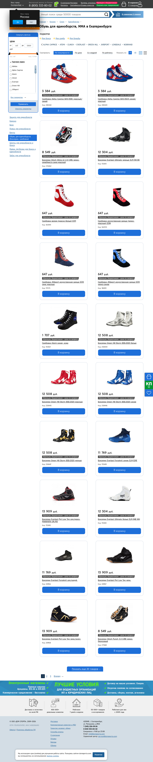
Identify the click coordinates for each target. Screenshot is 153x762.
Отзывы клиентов (87, 5)
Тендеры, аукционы (88, 3)
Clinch (70, 45)
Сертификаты (75, 5)
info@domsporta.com (97, 734)
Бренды (53, 742)
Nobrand (128, 45)
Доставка (73, 3)
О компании (65, 3)
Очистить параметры (23, 109)
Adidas (14, 66)
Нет (31, 22)
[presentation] (42, 45)
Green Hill (93, 45)
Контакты (64, 5)
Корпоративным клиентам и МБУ (63, 725)
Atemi (62, 45)
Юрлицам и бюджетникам (107, 3)
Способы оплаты (57, 732)
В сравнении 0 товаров (131, 14)
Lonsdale (116, 45)
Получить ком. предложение (108, 5)
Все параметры (17, 97)
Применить (23, 104)
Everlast (80, 45)
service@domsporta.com (107, 736)
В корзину (64, 110)
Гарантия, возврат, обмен (60, 728)
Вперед (57, 676)
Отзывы (53, 739)
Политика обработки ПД (26, 730)
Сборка (53, 745)
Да (18, 22)
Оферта (12, 730)
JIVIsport (105, 45)
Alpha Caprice (50, 45)
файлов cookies (53, 756)
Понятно (98, 755)
